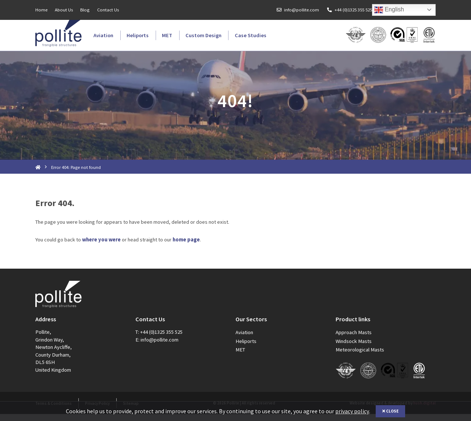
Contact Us (108, 9)
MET (167, 35)
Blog (84, 9)
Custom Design (203, 35)
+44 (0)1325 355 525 (353, 10)
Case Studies (250, 35)
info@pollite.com (301, 10)
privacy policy (352, 411)
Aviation (103, 35)
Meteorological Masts (360, 356)
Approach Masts (354, 339)
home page (186, 246)
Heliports (138, 35)
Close (390, 411)
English (389, 10)
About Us (64, 9)
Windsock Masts (354, 347)
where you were (101, 246)
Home (41, 9)
